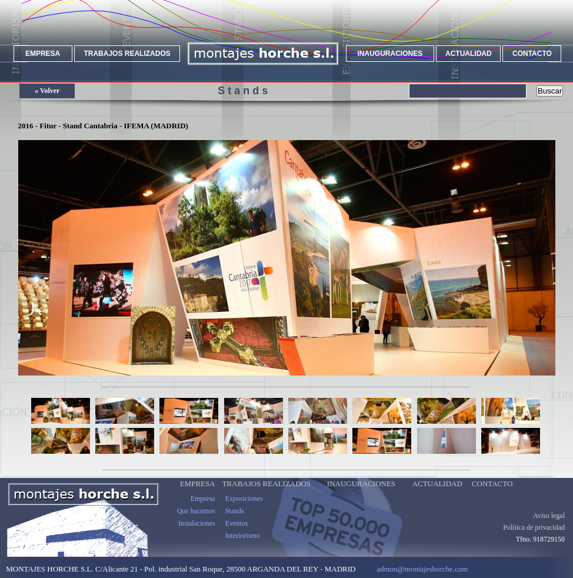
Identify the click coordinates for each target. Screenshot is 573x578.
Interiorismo (242, 536)
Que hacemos (196, 511)
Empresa (203, 498)
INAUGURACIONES (390, 53)
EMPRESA (42, 53)
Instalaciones (196, 523)
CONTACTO (532, 53)
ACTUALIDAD (468, 53)
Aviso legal (549, 515)
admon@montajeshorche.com (422, 568)
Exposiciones (244, 498)
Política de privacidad (534, 527)
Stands (234, 511)
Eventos (236, 523)
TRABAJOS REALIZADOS (127, 53)
